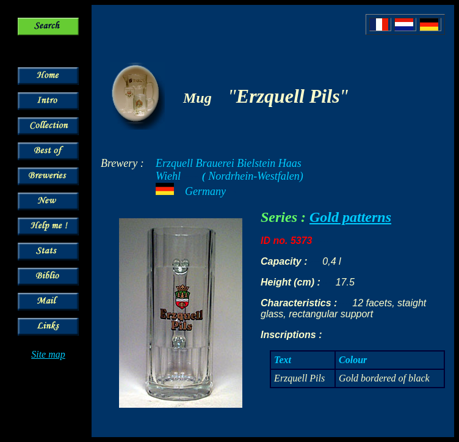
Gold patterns (350, 217)
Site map (48, 354)
